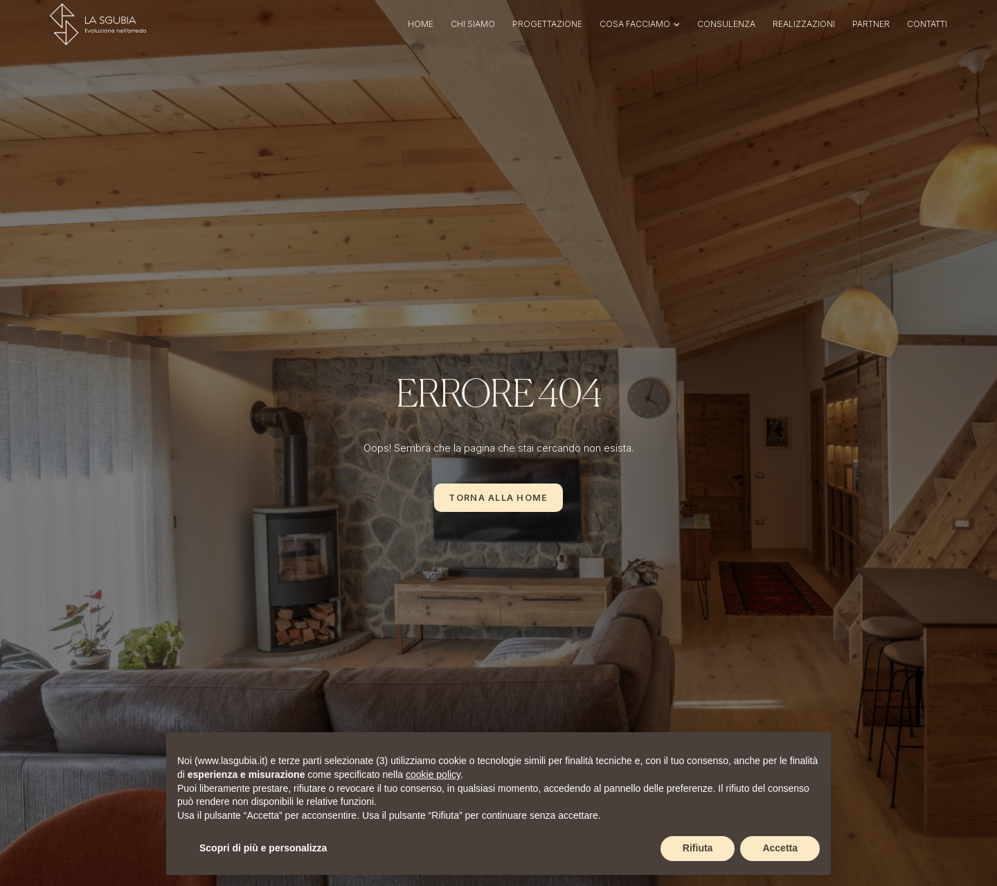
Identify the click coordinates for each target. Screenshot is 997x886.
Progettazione (547, 24)
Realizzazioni (804, 24)
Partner (871, 24)
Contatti (927, 24)
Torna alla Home (498, 498)
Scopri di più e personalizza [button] (263, 847)
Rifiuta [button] (698, 847)
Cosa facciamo (635, 24)
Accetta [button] (780, 847)
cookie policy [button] (433, 774)
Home (420, 24)
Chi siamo (473, 24)
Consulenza (726, 24)
